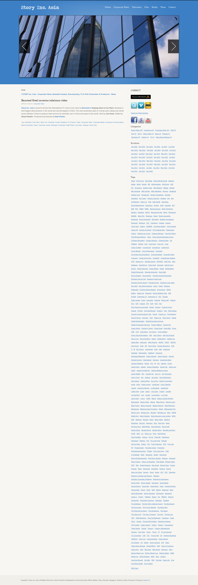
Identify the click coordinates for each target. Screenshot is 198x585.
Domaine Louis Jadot (167, 283)
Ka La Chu (154, 381)
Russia (172, 465)
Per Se (150, 437)
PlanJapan (134, 441)
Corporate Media (99, 122)
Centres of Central (145, 230)
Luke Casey (135, 398)
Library (147, 391)
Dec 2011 (172, 164)
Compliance (156, 247)
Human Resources (163, 346)
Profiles (149, 451)
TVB (143, 535)
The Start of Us (136, 514)
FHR (151, 304)
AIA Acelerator (156, 184)
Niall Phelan (60, 117)
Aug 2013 (164, 157)
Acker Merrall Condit (160, 181)
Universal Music (152, 539)
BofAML (134, 216)
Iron (46, 122)
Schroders (154, 469)
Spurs (148, 490)
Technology (135, 500)
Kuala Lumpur (146, 384)
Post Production (156, 444)
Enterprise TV (152, 297)
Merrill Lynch (135, 412)
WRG (153, 556)
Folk (165, 311)
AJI (132, 188)
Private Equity (139, 448)
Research (172, 458)
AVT (173, 205)
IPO (151, 363)
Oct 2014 (173, 150)
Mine (38, 122)
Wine (170, 549)
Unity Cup (142, 539)
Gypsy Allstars (162, 332)
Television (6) (135, 137)
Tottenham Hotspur (164, 521)
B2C (136, 209)
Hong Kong (135, 346)
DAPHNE (160, 261)
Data (173, 261)
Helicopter (54, 125)
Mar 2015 (142, 150)
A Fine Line (140, 181)
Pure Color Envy (158, 451)
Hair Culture (157, 335)
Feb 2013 (157, 161)
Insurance (159, 353)
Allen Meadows (156, 191)
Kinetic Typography (165, 381)
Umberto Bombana (169, 535)
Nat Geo (142, 423)
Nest (155, 423)
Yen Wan (147, 560)
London (147, 395)
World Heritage (145, 556)
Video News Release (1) (164, 137)
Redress (165, 458)
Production (62, 125)
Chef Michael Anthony (138, 237)
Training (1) (145, 137)
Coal (33, 122)
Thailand (166, 500)
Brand (156, 216)
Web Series (156, 549)
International (147, 360)
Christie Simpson (151, 240)
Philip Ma (157, 437)
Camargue (154, 223)
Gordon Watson (156, 325)
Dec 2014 (165, 150)
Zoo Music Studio (137, 563)
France (154, 314)
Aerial (48, 125)
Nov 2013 (142, 157)
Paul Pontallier (136, 437)
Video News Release (138, 546)
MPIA (174, 416)
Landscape (155, 384)
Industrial (51, 122)
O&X (138, 433)
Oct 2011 (142, 168)
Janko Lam (172, 367)
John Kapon (135, 381)
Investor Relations (61, 122)
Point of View (135, 444)
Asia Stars (165, 202)
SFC (161, 472)
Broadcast (134, 219)
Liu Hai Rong (135, 395)
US (142, 542)
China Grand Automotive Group (162, 237)
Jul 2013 (172, 157)
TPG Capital (135, 525)
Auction (156, 205)
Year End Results (137, 560)
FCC (132, 304)
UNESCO (134, 539)
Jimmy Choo (135, 377)
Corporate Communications (114, 122)
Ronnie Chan (164, 465)
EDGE (169, 290)
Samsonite (146, 469)
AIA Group (165, 184)
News (36, 125)
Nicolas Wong (157, 430)
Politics (143, 444)
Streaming (168, 493)
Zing (172, 560)
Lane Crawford (165, 384)
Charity (133, 233)
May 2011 (164, 168)
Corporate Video (121, 7)
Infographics (143, 353)
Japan (133, 370)
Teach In (171, 497)
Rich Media (160, 462)
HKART (160, 342)
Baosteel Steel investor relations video (44, 100)
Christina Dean (164, 240)
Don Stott (134, 286)
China (91, 125)
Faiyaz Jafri (165, 300)
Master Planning (158, 405)
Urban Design (163, 539)
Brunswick (155, 219)
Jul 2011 (149, 168)
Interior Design (162, 356)
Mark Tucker (135, 405)
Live (142, 395)
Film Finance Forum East (139, 307)
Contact (172, 7)
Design (133, 269)
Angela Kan (145, 195)
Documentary (146, 276)
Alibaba (165, 188)
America (165, 191)
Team (163, 7)
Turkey (148, 532)
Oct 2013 (149, 157)
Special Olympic (170, 486)
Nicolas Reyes (146, 430)
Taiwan (154, 497)
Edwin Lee (140, 293)
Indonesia (166, 349)
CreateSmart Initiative (168, 258)
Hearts (154, 339)
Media (161, 409)
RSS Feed (134, 568)
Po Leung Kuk (155, 441)
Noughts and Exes (169, 430)
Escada (165, 297)
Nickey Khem (135, 430)
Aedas (133, 184)
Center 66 (134, 230)
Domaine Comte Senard (139, 283)
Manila (152, 402)
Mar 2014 (164, 154)
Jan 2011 (142, 171)
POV (164, 444)
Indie (160, 349)
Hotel (142, 346)
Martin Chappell (146, 405)
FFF (147, 304)
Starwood (165, 490)
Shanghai (172, 472)
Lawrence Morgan (143, 388)
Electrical (148, 293)
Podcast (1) (166, 134)
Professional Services (138, 451)
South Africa (154, 486)
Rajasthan (149, 455)
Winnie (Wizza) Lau (151, 553)
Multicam (139, 419)
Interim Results (151, 356)
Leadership (164, 388)
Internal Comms (136, 360)
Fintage (133, 311)
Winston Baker (164, 553)
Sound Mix (145, 486)
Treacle (143, 528)
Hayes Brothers (145, 339)
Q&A (167, 451)
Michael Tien (145, 412)
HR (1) (140, 134)
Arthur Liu (144, 202)
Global (174, 318)
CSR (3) (173, 130)
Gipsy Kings (166, 318)
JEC (142, 374)
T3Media (148, 497)
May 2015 (134, 150)
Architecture (135, 202)
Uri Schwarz (135, 542)
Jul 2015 (164, 147)
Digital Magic (169, 269)
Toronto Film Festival (149, 521)
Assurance (149, 205)
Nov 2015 (149, 147)
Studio (155, 7)
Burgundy (134, 223)
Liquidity (168, 391)
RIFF (132, 465)
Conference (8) (149, 130)
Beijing (147, 212)
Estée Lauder (135, 300)
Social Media (164, 483)
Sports (143, 490)
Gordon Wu (167, 325)
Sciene (168, 469)
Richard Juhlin (170, 462)
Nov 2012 (172, 161)
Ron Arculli (155, 465)
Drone (155, 286)
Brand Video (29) (137, 130)
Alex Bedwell (157, 188)
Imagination (149, 349)
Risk (137, 465)
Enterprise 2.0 (142, 297)
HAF (150, 335)
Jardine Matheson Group (159, 370)
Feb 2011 (134, 171)
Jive (142, 377)
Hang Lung (135, 339)
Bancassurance (155, 209)
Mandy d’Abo (144, 402)
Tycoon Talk (155, 535)
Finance (73, 122)
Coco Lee (160, 244)
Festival (142, 304)
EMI (169, 293)
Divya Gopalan (136, 276)
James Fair (163, 367)
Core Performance (148, 251)
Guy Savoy (152, 332)
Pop (148, 444)
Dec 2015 (142, 147)
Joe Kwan (78, 125)
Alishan (172, 188)
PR (132, 448)
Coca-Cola (152, 244)
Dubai (161, 286)
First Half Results (150, 311)
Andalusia (172, 191)
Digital (162, 269)
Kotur (138, 384)
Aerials (144, 184)
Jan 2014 (134, 157)
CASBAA (149, 226)
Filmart (151, 307)
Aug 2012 (142, 164)
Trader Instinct (145, 525)
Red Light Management (139, 458)
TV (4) (152, 137)
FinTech (140, 311)
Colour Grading (136, 247)
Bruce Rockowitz (145, 219)
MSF (132, 419)
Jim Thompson (167, 374)
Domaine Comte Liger (154, 279)
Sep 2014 (134, 154)
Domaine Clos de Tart (138, 279)
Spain (161, 486)
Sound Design (136, 486)
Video (78, 122)
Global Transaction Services (140, 325)
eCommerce (161, 290)
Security (146, 472)
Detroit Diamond (142, 269)
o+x (142, 433)
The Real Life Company (139, 511)
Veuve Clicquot (155, 542)
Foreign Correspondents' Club (141, 314)
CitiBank (134, 244)
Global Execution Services (154, 321)
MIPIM (174, 412)
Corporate (41, 125)
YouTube (159, 560)
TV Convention (136, 535)
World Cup (134, 556)
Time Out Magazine (154, 518)
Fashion (173, 300)
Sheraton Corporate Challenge (141, 479)
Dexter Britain (154, 269)
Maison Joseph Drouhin (165, 398)
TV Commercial (166, 532)
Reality (156, 455)
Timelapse (165, 518)
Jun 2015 (171, 147)
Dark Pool (167, 261)
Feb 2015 (150, 150)
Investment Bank (165, 360)
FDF (137, 304)
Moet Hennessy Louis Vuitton (161, 416)
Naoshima (134, 423)
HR (146, 346)
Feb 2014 (172, 154)
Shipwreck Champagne (161, 479)
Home (108, 7)
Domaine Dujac (154, 283)
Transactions (168, 525)
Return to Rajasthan (148, 462)
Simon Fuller (135, 483)
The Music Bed (162, 507)
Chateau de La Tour (143, 233)
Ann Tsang (142, 198)
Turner (154, 532)
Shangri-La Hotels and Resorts (141, 476)
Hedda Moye (161, 339)
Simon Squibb (145, 483)
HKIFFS (173, 342)
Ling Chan (154, 391)
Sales (140, 469)
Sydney (140, 497)
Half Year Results (168, 335)
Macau (154, 398)
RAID (142, 455)
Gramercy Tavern (147, 328)
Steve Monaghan (137, 493)
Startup (158, 490)
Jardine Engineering (143, 370)
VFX (162, 542)
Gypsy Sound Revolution (139, 335)
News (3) (158, 134)
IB (134, 349)
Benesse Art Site (156, 212)
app (168, 198)
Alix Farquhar (135, 191)
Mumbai (145, 419)
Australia (168, 205)
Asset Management (137, 205)
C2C (147, 223)
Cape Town (135, 226)
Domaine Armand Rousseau (162, 276)
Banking (134, 212)
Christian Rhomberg (138, 240)
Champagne (170, 230)
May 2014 (149, 154)
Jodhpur (147, 377)
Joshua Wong (145, 381)
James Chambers (153, 367)
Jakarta (143, 367)
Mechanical (135, 409)
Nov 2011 (134, 168)
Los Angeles (156, 395)
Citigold (140, 244)
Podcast (164, 441)
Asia (95, 125)
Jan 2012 (165, 164)
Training (160, 525)
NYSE (133, 433)
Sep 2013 (157, 157)
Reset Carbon (136, 462)
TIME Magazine (141, 518)
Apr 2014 (157, 154)
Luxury (142, 398)
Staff (153, 490)
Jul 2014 (142, 154)
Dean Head (152, 265)
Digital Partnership (137, 272)
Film (146, 7)
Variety (146, 542)
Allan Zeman (145, 191)
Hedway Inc (171, 339)
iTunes (169, 363)
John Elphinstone (165, 377)
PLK (147, 441)
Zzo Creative (148, 563)
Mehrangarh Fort (169, 409)
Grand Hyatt (158, 328)
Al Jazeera (138, 188)
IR (69, 122)
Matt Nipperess (170, 405)
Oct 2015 (157, 147)
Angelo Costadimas (156, 195)
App (172, 198)
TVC (148, 535)
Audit (161, 205)
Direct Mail (162, 272)
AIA (149, 184)
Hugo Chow (152, 346)
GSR (132, 332)
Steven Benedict (149, 493)
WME (172, 553)
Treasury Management (162, 528)
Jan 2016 (134, 147)
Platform (142, 441)
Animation (134, 198)
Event (143, 300)
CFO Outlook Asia (159, 230)
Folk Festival (172, 311)
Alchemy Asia (147, 188)
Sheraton (156, 476)
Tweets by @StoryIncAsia (139, 113)
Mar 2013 (150, 161)
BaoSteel (28, 122)
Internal (171, 356)
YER (152, 560)
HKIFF (167, 342)
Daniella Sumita (150, 261)
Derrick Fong (169, 265)
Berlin (165, 212)
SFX (166, 472)
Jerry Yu (157, 374)
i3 (131, 349)
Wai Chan (148, 549)
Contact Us (146, 580)
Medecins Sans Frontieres (149, 409)
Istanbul (163, 363)
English (133, 297)
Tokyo (133, 521)
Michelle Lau (161, 412)
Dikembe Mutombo (151, 272)
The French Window (149, 507)
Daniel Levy (139, 261)
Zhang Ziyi (166, 560)
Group (174, 328)
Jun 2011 (156, 168)
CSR (132, 261)
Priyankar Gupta (150, 448)
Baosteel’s (86, 108)
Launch (133, 388)
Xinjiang (85, 125)
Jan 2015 (157, 150)
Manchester (135, 402)
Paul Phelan (161, 433)
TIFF (132, 518)
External (157, 300)
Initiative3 (151, 353)
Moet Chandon (145, 416)
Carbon (142, 226)
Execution (150, 300)
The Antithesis (136, 504)
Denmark (160, 265)
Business (142, 223)
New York (161, 423)
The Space (164, 511)
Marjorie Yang (170, 402)
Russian (134, 469)
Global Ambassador (137, 321)
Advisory (171, 181)
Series (157, 472)
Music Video (159, 419)
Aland (133, 181)
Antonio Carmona (153, 198)
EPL (160, 297)
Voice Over (135, 549)
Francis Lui (162, 314)
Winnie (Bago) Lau (137, 553)
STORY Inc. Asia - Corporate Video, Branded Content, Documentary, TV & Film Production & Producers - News (69, 94)
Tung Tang (141, 532)
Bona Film (141, 216)
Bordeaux (149, 216)
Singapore (155, 483)
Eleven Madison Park (160, 293)
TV (159, 532)
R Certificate (135, 455)
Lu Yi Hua (164, 395)
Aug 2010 (149, 171)
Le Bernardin (155, 388)
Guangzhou (144, 332)
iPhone (147, 363)
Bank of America (167, 209)
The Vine (160, 514)
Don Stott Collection (145, 286)
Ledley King (135, 391)
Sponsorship (135, 490)
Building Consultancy (167, 219)
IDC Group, (140, 349)
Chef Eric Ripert (170, 233)
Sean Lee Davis (136, 472)
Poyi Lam (170, 444)
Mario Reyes (160, 402)
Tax (159, 497)
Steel (42, 122)
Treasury (150, 528)
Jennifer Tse (150, 374)
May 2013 (142, 161)
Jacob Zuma (135, 367)
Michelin (153, 412)
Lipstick (161, 391)
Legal (142, 391)
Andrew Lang (135, 195)
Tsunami (134, 532)
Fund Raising (171, 314)
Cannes (168, 223)
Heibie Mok (135, 342)
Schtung (162, 469)
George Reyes (136, 318)
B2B (132, 209)
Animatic (167, 195)
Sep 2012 (134, 164)
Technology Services (147, 500)
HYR (172, 346)
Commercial (147, 247)
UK (161, 535)
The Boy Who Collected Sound (152, 504)
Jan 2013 (165, 161)
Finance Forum (167, 307)
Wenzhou (164, 549)
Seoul (152, 472)
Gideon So (157, 318)
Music (151, 419)
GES (151, 318)
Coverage (134, 258)
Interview (156, 360)
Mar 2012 (157, 164)
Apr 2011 (172, 168)
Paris (154, 433)
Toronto (138, 521)
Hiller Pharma (152, 342)
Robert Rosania (145, 465)
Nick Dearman (156, 426)
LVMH (148, 398)
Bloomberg (172, 212)
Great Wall (167, 328)
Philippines (165, 437)
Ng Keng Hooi (136, 426)
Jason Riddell (135, 374)
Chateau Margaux (158, 233)
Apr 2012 (150, 164)
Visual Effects (151, 546)
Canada (161, 223)
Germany (145, 318)
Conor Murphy (136, 251)
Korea (133, 384)
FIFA (156, 304)
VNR (158, 546)
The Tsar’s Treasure (149, 514)
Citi (171, 240)
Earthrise (167, 286)
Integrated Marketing (138, 356)
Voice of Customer (167, 546)
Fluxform (160, 311)
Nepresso (149, 423)
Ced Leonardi (171, 226)
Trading (154, 525)
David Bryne (143, 265)
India (155, 349)
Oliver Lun (148, 433)
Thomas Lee (168, 514)
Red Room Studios (154, 458)
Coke (166, 244)
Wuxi (157, 556)
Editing (133, 293)
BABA (141, 209)
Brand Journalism (27, 125)
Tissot (172, 518)
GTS (137, 332)
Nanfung (167, 419)
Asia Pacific (156, 202)
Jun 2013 (134, 161)
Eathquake (134, 290)
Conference (165, 247)
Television (136, 7)
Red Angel (163, 455)
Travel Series (135, 528)
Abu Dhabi (148, 181)
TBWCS (164, 497)
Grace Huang (135, 328)
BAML (147, 209)
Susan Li (134, 497)
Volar (141, 549)
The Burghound (169, 504)
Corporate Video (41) (162, 130)
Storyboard (159, 493)
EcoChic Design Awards (148, 290)
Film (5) (133, 134)
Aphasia (163, 198)
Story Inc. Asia (27, 108)
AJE (171, 184)
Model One (135, 416)
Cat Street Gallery (160, 226)
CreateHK (156, 258)
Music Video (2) (148, 134)
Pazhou (144, 437)
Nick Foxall (165, 426)
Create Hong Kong (145, 258)
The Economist (136, 507)
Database (134, 265)
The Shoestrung (153, 511)
